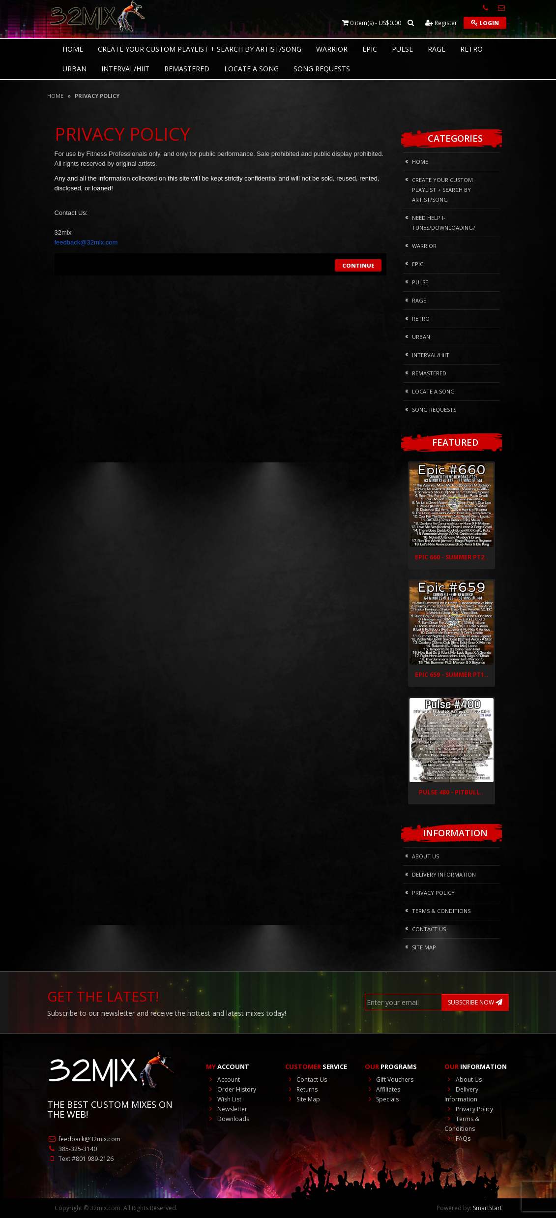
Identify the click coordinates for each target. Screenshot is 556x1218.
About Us (425, 856)
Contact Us (429, 929)
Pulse (402, 49)
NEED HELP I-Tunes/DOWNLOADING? (443, 222)
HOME (72, 49)
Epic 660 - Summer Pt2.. (451, 557)
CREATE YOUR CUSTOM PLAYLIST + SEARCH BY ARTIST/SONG (199, 49)
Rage (436, 49)
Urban (74, 68)
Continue (358, 265)
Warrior (332, 49)
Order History (231, 1089)
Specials (382, 1099)
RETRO (471, 49)
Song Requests (321, 68)
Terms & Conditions (441, 910)
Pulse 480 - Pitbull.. (451, 792)
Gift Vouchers (389, 1079)
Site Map (424, 947)
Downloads (227, 1119)
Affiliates (382, 1089)
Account (223, 1079)
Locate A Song (251, 68)
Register (441, 23)
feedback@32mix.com (83, 1139)
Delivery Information (444, 874)
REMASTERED (186, 68)
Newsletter (226, 1109)
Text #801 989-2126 (80, 1159)
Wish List (223, 1099)
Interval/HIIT (125, 68)
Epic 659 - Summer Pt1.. (451, 674)
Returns (301, 1089)
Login (485, 23)
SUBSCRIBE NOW (475, 1002)
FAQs (457, 1138)
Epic (369, 49)
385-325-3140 (72, 1149)
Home (55, 95)
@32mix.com (86, 242)
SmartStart (487, 1208)
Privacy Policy (97, 95)
